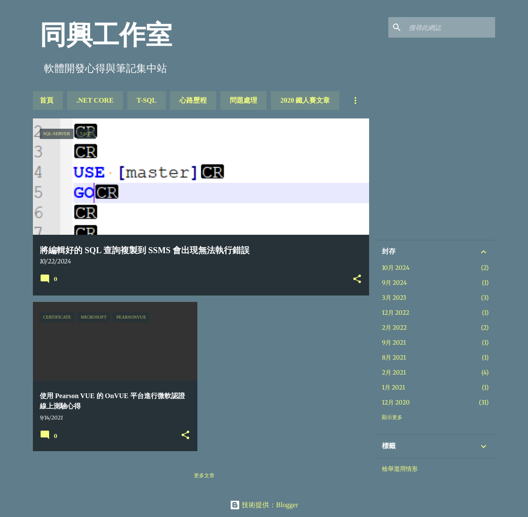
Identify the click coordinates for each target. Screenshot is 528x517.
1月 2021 (393, 387)
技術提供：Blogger (264, 504)
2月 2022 (394, 327)
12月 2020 (396, 402)
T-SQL (147, 100)
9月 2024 (394, 283)
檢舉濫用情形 (400, 469)
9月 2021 (394, 342)
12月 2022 (395, 312)
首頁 (46, 100)
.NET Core (95, 100)
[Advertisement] (446, 178)
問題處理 (243, 100)
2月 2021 (394, 372)
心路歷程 (193, 100)
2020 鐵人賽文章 (305, 100)
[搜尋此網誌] (450, 27)
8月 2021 (394, 357)
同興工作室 (106, 35)
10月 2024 (396, 268)
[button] (357, 280)
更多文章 (204, 475)
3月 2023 (394, 297)
